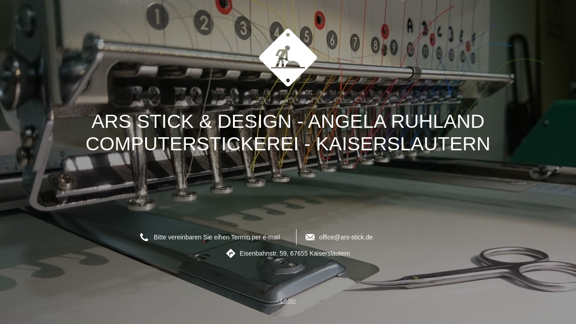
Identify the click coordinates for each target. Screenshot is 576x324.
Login (288, 300)
